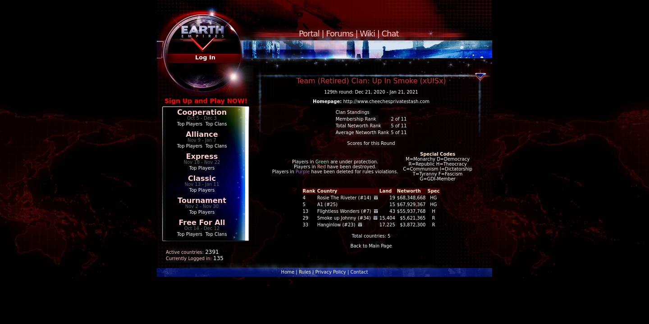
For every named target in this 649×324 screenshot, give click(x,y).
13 (305, 211)
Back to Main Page (371, 245)
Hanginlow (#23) (336, 224)
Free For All (201, 222)
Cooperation (202, 112)
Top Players (189, 124)
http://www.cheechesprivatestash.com (386, 101)
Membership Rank (356, 119)
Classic (202, 178)
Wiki (367, 33)
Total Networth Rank (358, 125)
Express (202, 156)
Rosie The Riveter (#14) (344, 197)
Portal (309, 33)
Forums (339, 33)
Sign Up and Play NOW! (206, 100)
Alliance (202, 134)
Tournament (202, 200)
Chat (390, 33)
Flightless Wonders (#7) (344, 211)
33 (305, 224)
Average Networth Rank (362, 132)
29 (305, 218)
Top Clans (216, 124)
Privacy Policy (330, 272)
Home (288, 272)
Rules (305, 272)
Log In (205, 57)
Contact (359, 272)
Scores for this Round (371, 143)
